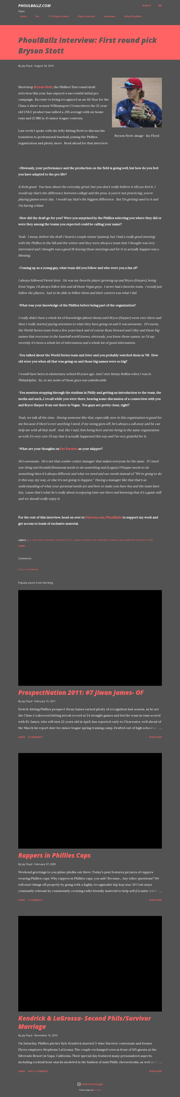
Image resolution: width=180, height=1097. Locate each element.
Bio (35, 16)
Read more (155, 737)
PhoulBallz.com (34, 5)
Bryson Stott (43, 87)
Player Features (84, 16)
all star (32, 540)
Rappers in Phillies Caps (54, 855)
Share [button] (21, 545)
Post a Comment (28, 569)
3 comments (35, 899)
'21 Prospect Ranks (57, 16)
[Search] (146, 5)
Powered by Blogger (90, 1084)
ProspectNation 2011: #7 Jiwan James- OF (81, 692)
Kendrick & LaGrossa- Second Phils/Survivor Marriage (84, 1022)
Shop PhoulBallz (131, 16)
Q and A (113, 540)
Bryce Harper (46, 540)
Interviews (107, 16)
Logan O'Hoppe (82, 540)
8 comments (35, 737)
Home (21, 16)
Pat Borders (68, 449)
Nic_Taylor (97, 1090)
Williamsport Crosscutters (136, 540)
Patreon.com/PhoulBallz (103, 517)
